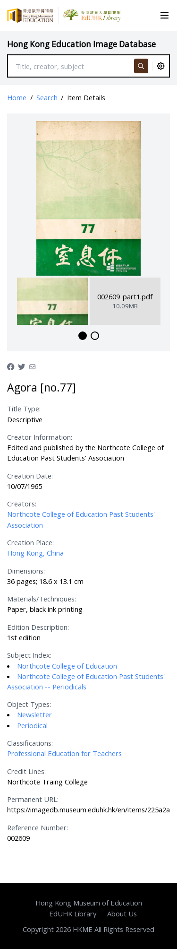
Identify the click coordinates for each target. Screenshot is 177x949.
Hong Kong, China (35, 552)
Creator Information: (39, 437)
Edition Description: (38, 627)
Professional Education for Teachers (64, 753)
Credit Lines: (26, 771)
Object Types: (29, 704)
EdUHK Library (72, 913)
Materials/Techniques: (41, 598)
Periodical (32, 725)
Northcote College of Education (67, 665)
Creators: (21, 503)
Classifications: (30, 743)
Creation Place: (30, 542)
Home (16, 97)
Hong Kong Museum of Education (88, 902)
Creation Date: (30, 475)
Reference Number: (37, 827)
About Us (122, 913)
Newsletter (34, 714)
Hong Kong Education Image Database (81, 44)
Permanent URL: (33, 799)
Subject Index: (29, 655)
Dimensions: (26, 570)
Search (47, 97)
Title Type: (24, 408)
